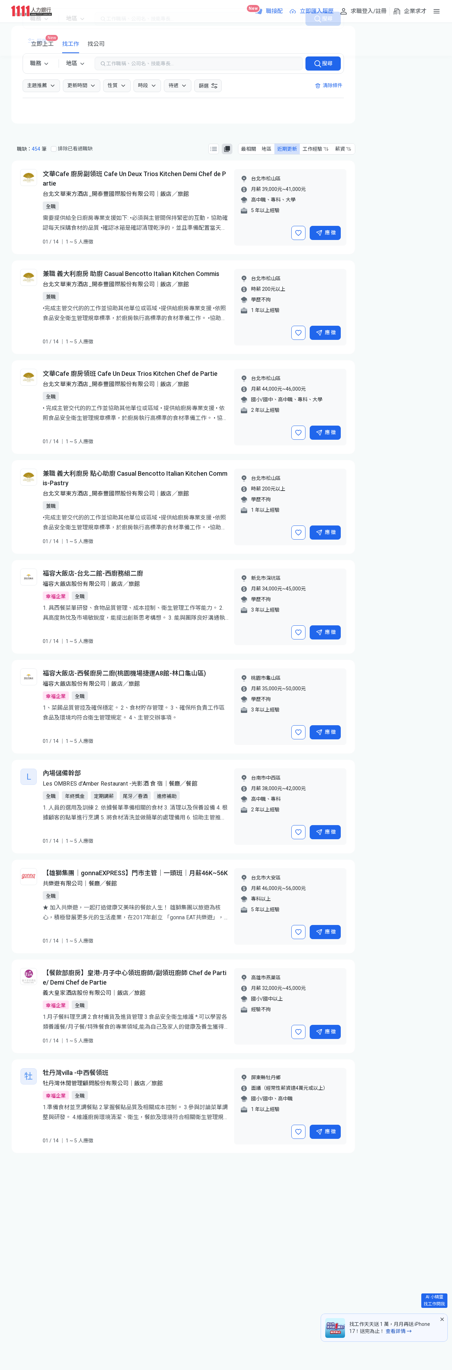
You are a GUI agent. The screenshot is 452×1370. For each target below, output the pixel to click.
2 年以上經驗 (265, 410)
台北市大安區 (266, 878)
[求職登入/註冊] (363, 11)
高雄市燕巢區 (266, 977)
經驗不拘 (261, 1009)
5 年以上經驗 (265, 210)
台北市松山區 (266, 178)
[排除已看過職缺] (53, 149)
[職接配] (269, 11)
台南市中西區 (266, 778)
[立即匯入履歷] (311, 11)
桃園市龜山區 (266, 678)
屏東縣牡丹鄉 (266, 1077)
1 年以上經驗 (265, 310)
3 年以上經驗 (265, 610)
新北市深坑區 (266, 578)
